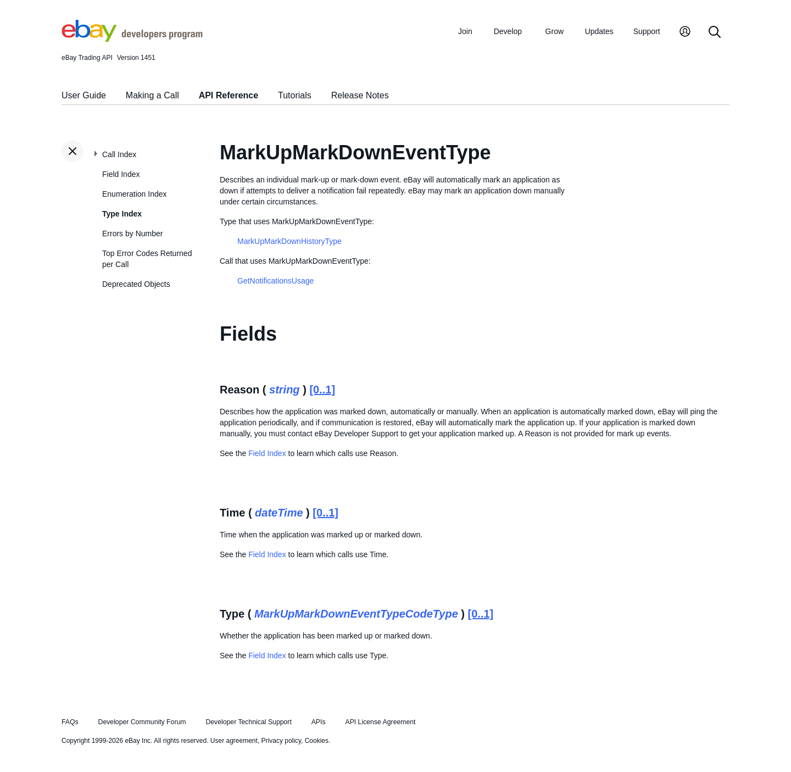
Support (646, 31)
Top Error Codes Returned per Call (147, 259)
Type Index (122, 213)
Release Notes (360, 95)
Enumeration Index (134, 194)
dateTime (279, 513)
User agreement (234, 741)
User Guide (84, 95)
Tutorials (294, 95)
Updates (599, 31)
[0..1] (322, 390)
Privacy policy (281, 741)
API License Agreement (380, 722)
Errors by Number (132, 233)
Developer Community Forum (142, 722)
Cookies (316, 741)
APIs (318, 722)
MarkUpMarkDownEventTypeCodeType (356, 614)
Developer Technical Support (248, 722)
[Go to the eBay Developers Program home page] (132, 39)
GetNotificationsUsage (275, 280)
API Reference (229, 95)
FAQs (70, 722)
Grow (554, 31)
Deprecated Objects (136, 284)
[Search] (714, 33)
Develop (508, 31)
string (284, 390)
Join (465, 31)
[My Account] (685, 33)
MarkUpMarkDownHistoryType (289, 241)
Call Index (119, 154)
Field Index (121, 174)
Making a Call (152, 95)
